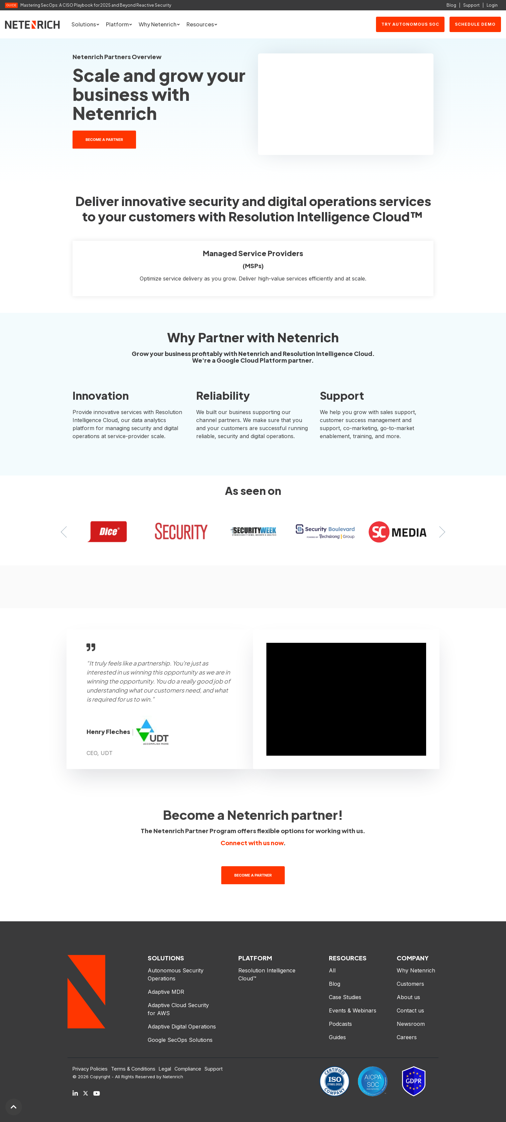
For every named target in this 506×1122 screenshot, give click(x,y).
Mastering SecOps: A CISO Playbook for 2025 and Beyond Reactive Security (96, 5)
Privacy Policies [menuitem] (90, 1069)
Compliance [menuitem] (187, 1069)
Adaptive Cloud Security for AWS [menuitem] (179, 1009)
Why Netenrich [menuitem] (416, 970)
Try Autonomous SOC (410, 24)
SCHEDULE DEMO (475, 24)
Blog (451, 5)
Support (471, 5)
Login (492, 5)
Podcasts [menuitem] (340, 1023)
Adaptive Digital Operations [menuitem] (183, 1026)
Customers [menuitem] (410, 983)
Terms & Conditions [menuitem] (133, 1069)
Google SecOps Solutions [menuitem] (180, 1040)
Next (439, 532)
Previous (66, 532)
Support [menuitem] (214, 1069)
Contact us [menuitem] (410, 1010)
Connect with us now (252, 843)
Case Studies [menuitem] (345, 997)
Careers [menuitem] (407, 1037)
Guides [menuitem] (337, 1037)
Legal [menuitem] (165, 1069)
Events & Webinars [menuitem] (352, 1010)
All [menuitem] (332, 970)
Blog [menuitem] (334, 983)
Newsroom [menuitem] (411, 1023)
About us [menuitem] (408, 997)
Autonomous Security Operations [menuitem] (176, 974)
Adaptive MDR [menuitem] (166, 991)
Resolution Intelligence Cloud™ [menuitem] (267, 974)
